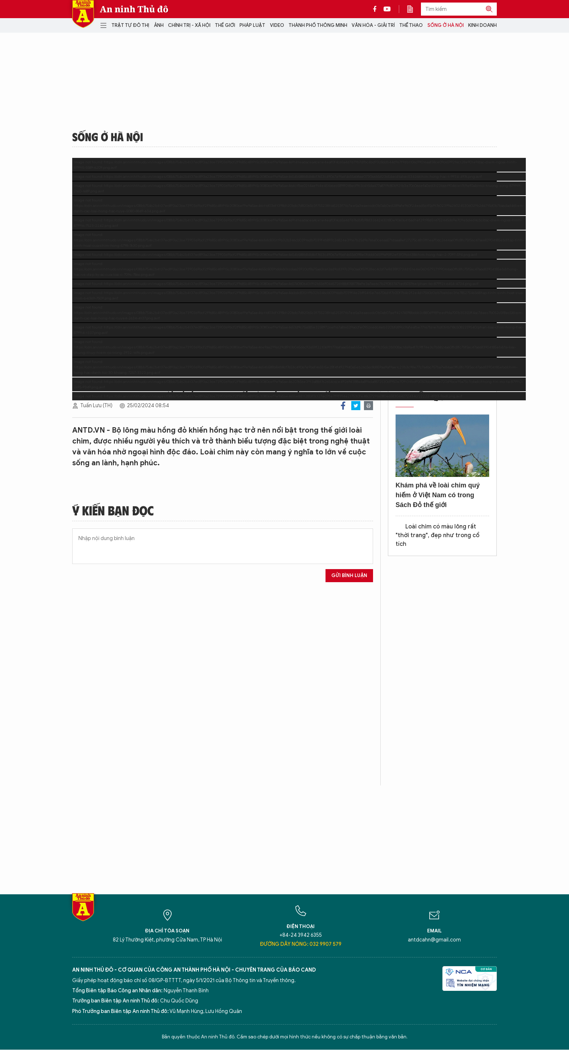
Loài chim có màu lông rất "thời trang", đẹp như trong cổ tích (437, 535)
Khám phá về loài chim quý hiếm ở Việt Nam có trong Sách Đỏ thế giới (438, 495)
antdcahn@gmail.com (434, 940)
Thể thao (411, 25)
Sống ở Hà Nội (445, 25)
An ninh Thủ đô (134, 9)
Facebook (343, 405)
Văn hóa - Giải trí (373, 25)
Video (277, 25)
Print (368, 405)
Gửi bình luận (349, 575)
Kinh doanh (482, 25)
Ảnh (159, 25)
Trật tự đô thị (130, 25)
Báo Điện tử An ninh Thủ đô (83, 14)
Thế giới (225, 25)
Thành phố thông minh (317, 25)
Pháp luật (252, 25)
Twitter (355, 405)
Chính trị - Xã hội (189, 25)
